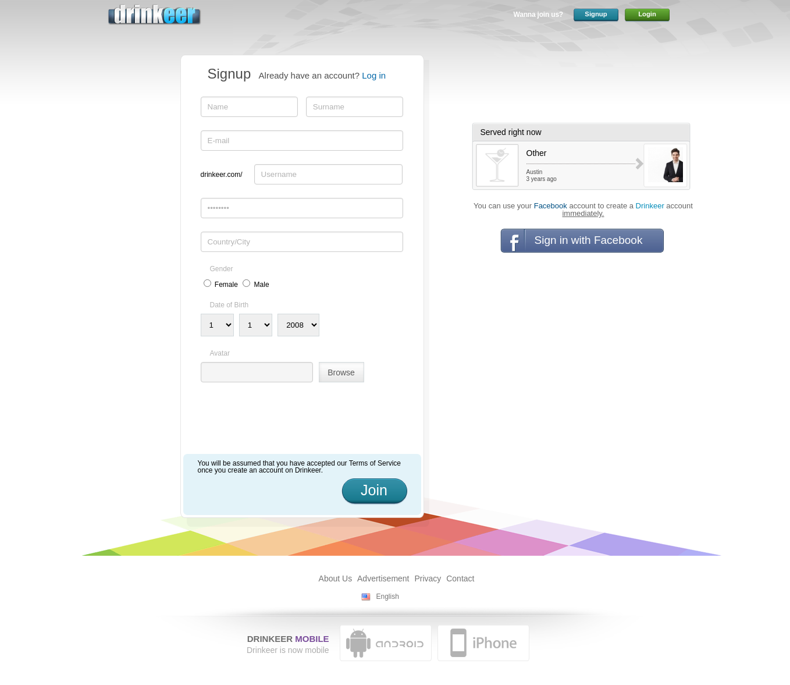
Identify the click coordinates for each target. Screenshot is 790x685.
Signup (596, 13)
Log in (374, 75)
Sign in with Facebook (589, 240)
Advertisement (383, 578)
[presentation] (289, 422)
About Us (336, 578)
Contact (460, 578)
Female (226, 285)
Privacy (427, 578)
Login (647, 13)
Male (261, 285)
